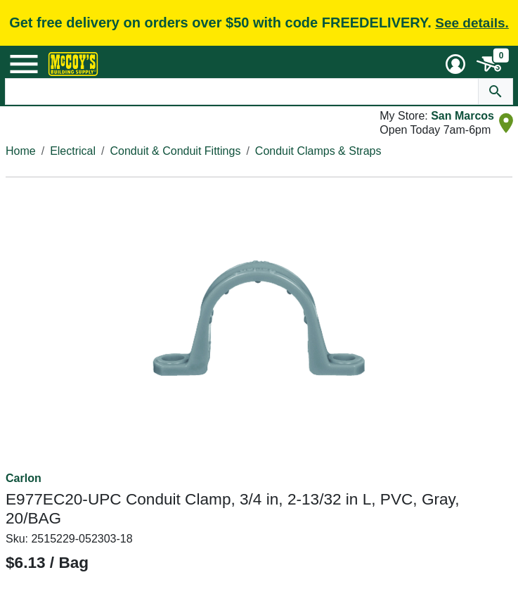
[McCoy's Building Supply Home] (73, 64)
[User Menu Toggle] (455, 64)
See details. (472, 22)
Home (21, 151)
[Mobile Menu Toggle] (24, 64)
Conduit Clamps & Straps (318, 151)
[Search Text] (241, 91)
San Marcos (462, 116)
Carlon (23, 478)
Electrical (73, 151)
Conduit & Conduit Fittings (175, 151)
